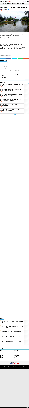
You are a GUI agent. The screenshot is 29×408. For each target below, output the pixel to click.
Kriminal (1, 355)
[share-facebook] (8, 58)
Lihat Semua (14, 114)
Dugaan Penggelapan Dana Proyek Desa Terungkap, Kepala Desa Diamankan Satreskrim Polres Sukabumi (10, 90)
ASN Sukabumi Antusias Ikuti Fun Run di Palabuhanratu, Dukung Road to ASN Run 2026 (11, 85)
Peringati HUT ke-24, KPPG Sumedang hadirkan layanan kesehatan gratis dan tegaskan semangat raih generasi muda (11, 95)
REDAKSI (9, 366)
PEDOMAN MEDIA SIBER (13, 366)
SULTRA (15, 358)
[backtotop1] (28, 368)
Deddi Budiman (3, 50)
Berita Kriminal (16, 351)
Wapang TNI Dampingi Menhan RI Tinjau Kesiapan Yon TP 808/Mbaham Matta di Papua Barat (9, 110)
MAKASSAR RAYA (19, 3)
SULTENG (1, 358)
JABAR (5, 3)
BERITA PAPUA (16, 350)
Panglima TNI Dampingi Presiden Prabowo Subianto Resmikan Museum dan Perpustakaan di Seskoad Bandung (12, 337)
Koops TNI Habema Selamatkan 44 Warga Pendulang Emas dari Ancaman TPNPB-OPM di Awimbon (12, 342)
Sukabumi (3, 3)
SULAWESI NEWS (8, 55)
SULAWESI (15, 356)
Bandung (26, 3)
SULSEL (15, 357)
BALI (1, 350)
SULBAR (1, 357)
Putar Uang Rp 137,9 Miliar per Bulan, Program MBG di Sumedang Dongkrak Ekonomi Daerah (12, 322)
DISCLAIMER (23, 366)
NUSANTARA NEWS (9, 3)
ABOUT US (5, 366)
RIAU (1, 356)
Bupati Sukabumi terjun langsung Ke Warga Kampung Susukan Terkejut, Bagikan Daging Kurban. (11, 105)
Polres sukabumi (14, 3)
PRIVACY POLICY (19, 366)
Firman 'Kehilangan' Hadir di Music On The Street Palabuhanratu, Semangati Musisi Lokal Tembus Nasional (10, 100)
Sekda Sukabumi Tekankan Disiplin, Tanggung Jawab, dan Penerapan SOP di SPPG (11, 332)
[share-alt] (3, 58)
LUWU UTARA (3, 55)
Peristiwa (23, 3)
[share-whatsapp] (20, 58)
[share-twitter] (14, 58)
